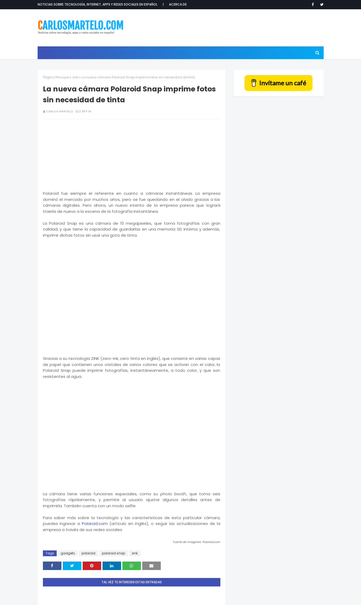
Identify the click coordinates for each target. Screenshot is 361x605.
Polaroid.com (95, 523)
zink (75, 77)
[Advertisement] (227, 28)
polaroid (88, 553)
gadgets (68, 553)
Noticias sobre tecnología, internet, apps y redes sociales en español (97, 4)
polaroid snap (113, 553)
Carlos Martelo (59, 111)
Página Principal (56, 77)
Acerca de (178, 4)
